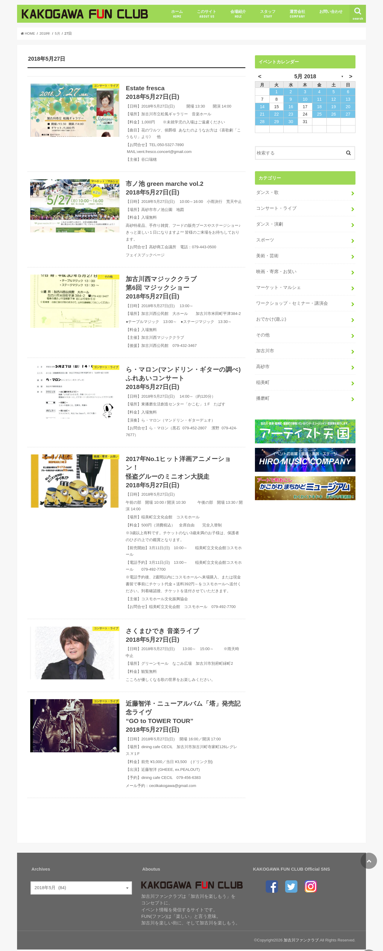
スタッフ (268, 14)
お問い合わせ (331, 11)
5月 (57, 33)
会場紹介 (238, 14)
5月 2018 (305, 76)
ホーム (177, 14)
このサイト (206, 14)
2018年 (45, 33)
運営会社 (297, 14)
